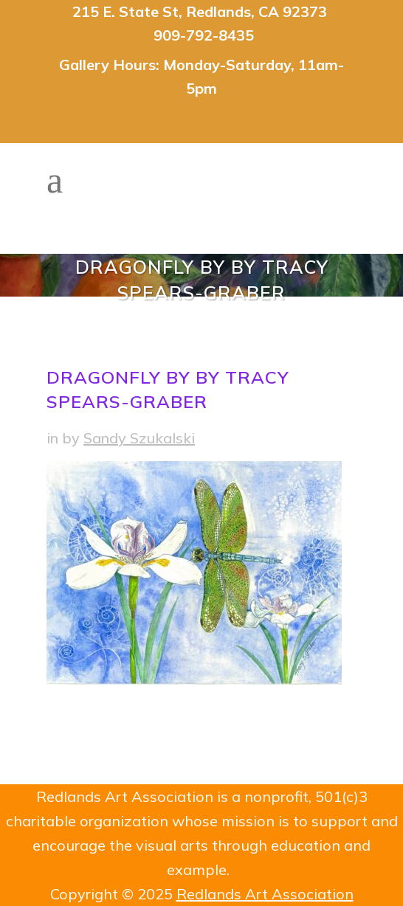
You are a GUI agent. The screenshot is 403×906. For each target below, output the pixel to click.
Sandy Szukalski (139, 438)
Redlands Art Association (265, 894)
